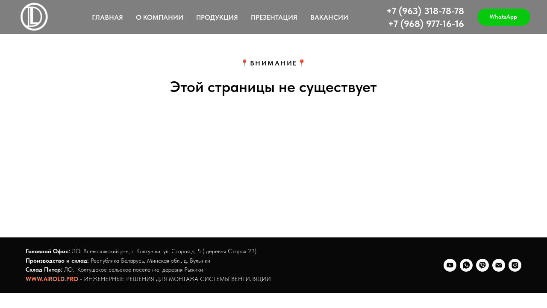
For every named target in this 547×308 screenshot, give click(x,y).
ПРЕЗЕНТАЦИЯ (274, 17)
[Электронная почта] (498, 265)
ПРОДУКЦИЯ (217, 17)
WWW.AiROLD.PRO (52, 278)
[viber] (482, 265)
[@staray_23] (515, 265)
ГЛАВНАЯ (107, 17)
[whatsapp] (466, 265)
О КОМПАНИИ (159, 17)
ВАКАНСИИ (329, 17)
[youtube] (450, 265)
